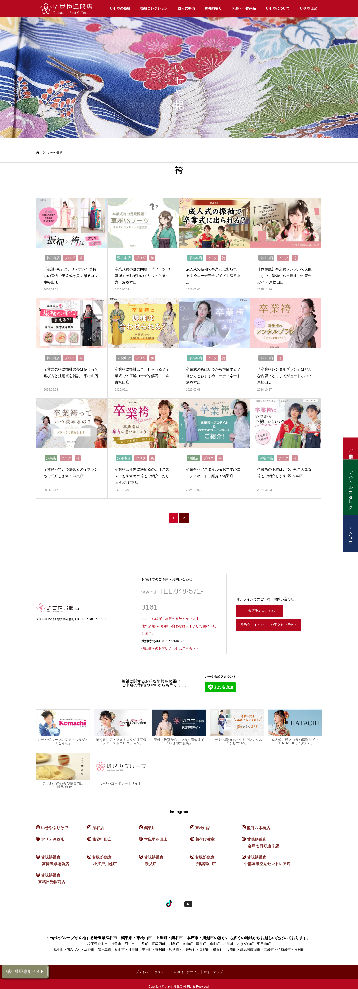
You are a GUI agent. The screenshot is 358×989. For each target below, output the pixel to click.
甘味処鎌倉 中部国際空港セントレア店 (266, 856)
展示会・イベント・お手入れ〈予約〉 (277, 621)
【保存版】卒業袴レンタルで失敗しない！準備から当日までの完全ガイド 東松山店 (284, 274)
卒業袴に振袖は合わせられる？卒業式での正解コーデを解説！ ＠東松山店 (144, 372)
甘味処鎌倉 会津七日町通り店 (260, 838)
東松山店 (53, 256)
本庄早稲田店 (155, 835)
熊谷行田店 (102, 835)
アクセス (350, 533)
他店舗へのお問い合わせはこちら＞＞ (170, 644)
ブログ (69, 256)
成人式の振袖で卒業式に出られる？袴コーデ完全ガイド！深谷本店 (213, 274)
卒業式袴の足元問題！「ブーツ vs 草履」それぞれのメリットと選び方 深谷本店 (142, 274)
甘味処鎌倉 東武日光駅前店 (50, 874)
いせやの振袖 (120, 8)
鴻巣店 (51, 453)
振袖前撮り (213, 8)
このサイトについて (186, 967)
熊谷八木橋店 (258, 823)
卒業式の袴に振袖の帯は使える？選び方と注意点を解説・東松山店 (71, 372)
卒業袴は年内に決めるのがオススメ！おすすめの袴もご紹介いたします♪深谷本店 (142, 471)
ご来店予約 (350, 448)
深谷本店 (124, 256)
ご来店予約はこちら (263, 605)
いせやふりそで (54, 823)
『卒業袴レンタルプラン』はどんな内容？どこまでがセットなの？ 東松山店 (284, 372)
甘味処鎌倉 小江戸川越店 (102, 856)
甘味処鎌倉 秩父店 (151, 856)
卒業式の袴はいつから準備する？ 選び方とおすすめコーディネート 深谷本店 (213, 372)
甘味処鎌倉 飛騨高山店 (203, 856)
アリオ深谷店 (52, 835)
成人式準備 (186, 8)
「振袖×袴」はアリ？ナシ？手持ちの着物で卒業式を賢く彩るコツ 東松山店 (71, 274)
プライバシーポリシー (149, 967)
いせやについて (278, 8)
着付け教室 (205, 835)
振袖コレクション (154, 8)
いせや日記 (308, 8)
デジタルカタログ (350, 487)
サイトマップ (215, 967)
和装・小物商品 (244, 8)
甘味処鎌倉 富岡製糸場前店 (52, 856)
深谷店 (98, 823)
